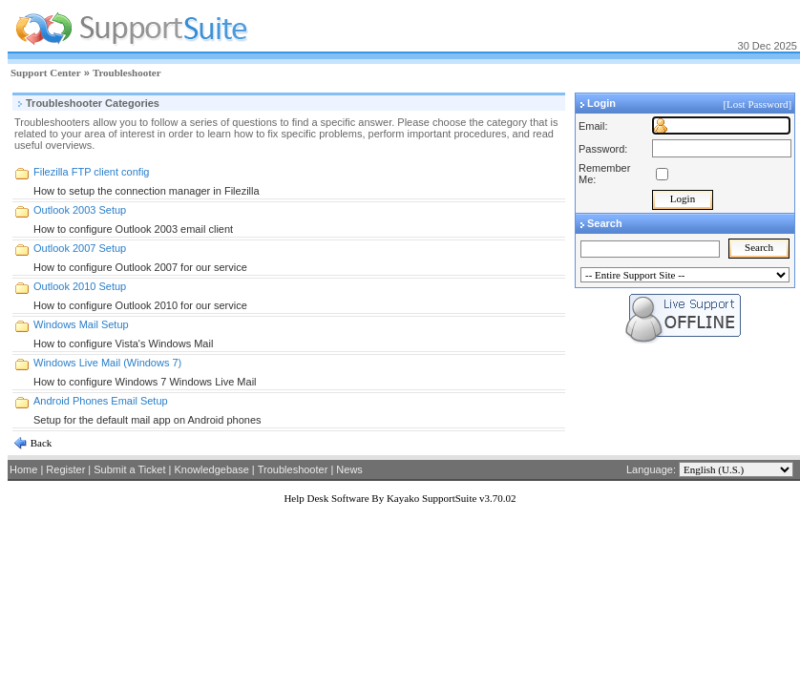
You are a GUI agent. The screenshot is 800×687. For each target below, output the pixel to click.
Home (23, 469)
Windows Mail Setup (81, 324)
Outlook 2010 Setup (79, 286)
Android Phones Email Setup (100, 400)
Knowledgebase (211, 469)
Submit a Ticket (129, 469)
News (349, 469)
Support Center (46, 72)
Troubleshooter (127, 72)
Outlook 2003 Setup (79, 210)
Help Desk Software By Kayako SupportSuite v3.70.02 (400, 498)
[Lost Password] (758, 104)
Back (40, 442)
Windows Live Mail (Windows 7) (107, 362)
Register (65, 469)
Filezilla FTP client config (91, 171)
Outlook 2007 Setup (79, 248)
